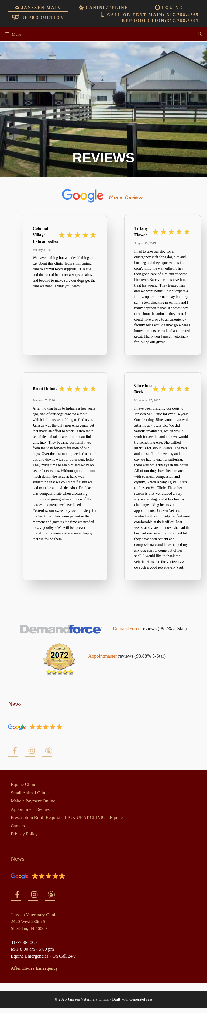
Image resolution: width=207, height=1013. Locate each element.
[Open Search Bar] (199, 34)
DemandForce (127, 628)
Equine (172, 7)
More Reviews (127, 197)
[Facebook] (13, 752)
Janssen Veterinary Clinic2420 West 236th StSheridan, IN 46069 (34, 921)
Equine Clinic (23, 784)
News (15, 703)
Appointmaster (102, 656)
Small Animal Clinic (30, 792)
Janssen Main (41, 7)
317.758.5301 (183, 20)
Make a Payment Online (33, 800)
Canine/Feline (107, 7)
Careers (18, 825)
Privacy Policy (24, 833)
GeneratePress (141, 999)
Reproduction (42, 17)
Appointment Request (31, 809)
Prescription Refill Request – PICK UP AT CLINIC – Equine (67, 817)
